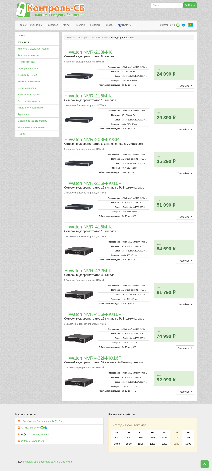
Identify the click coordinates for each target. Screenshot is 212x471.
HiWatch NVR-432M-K (88, 270)
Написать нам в (167, 25)
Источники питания (28, 88)
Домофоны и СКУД (28, 75)
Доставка (80, 25)
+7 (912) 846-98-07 (30, 427)
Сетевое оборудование (30, 101)
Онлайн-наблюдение (31, 25)
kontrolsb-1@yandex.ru (32, 441)
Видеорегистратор (85, 61)
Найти (190, 5)
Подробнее (185, 86)
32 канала (69, 280)
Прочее (21, 134)
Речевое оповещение (29, 81)
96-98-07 (44, 434)
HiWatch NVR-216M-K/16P (93, 183)
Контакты (95, 25)
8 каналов (69, 61)
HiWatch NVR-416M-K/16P (93, 314)
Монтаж (67, 25)
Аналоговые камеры (28, 55)
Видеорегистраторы (28, 68)
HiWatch (71, 37)
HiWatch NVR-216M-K (88, 95)
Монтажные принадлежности (33, 127)
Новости (109, 25)
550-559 (35, 434)
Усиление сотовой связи (30, 107)
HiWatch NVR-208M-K (88, 52)
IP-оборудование (99, 37)
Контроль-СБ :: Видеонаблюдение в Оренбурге (47, 461)
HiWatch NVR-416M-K (88, 226)
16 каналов (70, 105)
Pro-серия (83, 37)
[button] (205, 464)
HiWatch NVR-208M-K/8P (91, 139)
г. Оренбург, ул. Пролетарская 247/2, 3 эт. (42, 421)
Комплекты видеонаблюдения (33, 48)
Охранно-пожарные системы (32, 121)
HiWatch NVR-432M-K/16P (93, 358)
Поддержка (52, 25)
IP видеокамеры (26, 62)
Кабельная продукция (29, 94)
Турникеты (23, 114)
